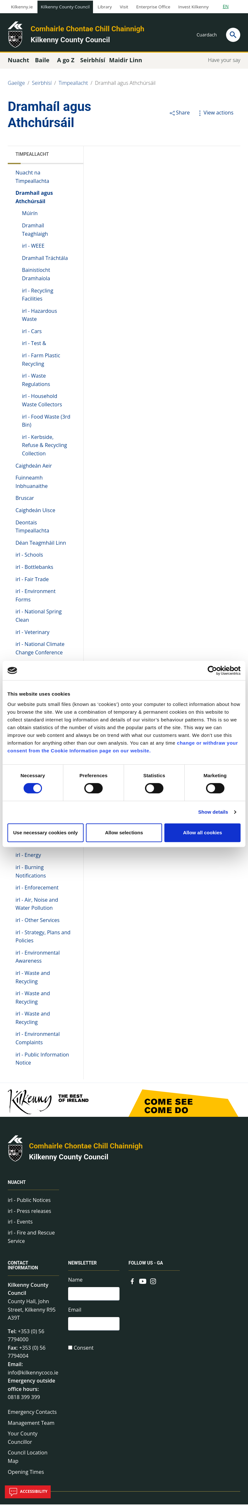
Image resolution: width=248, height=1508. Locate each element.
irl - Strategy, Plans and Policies (43, 940)
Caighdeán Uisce (35, 513)
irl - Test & (34, 347)
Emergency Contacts (32, 1415)
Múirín (30, 217)
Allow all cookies (202, 832)
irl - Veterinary (32, 635)
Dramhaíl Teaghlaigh (35, 233)
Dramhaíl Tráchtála (45, 261)
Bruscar (25, 501)
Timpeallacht (73, 86)
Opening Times (26, 1475)
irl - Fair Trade (32, 582)
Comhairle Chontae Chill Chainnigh (87, 29)
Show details (213, 812)
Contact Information (23, 1269)
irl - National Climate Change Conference (40, 652)
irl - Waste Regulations (36, 384)
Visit (124, 7)
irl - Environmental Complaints (38, 1042)
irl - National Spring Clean (39, 619)
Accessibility (27, 1492)
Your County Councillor (22, 1441)
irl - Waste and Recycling (33, 980)
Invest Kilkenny (193, 7)
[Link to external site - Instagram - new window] (153, 1284)
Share (179, 116)
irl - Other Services (37, 923)
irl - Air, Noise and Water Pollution (37, 907)
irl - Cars (32, 334)
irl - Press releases (29, 1214)
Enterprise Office (153, 7)
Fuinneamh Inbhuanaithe (32, 485)
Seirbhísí (42, 86)
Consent (84, 1353)
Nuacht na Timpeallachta (32, 180)
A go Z (66, 63)
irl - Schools (29, 558)
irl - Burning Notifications (31, 875)
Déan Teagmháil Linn (41, 546)
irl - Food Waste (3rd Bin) (46, 424)
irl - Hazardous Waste (39, 318)
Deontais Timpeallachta (32, 530)
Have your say (224, 63)
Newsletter (82, 1266)
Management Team (31, 1426)
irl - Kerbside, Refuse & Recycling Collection (44, 449)
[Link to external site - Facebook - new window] (132, 1284)
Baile (42, 63)
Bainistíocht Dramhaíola (36, 278)
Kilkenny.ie (22, 7)
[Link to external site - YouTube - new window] (143, 1284)
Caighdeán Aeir (34, 469)
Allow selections (124, 832)
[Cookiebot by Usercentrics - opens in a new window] (212, 670)
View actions (214, 116)
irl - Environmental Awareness (38, 960)
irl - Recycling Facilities (37, 298)
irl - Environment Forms (36, 599)
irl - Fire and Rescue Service (31, 1240)
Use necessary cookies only (45, 832)
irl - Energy (28, 858)
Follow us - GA (146, 1266)
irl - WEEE (33, 249)
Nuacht (17, 1185)
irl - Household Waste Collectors (42, 404)
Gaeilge (16, 86)
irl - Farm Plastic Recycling (41, 363)
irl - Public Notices (29, 1203)
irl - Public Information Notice (42, 1062)
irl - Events (20, 1225)
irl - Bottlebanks (34, 570)
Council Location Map (27, 1460)
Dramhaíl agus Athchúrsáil (125, 86)
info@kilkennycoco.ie (33, 1376)
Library (105, 7)
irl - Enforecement (37, 891)
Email (74, 1314)
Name (75, 1283)
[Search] (233, 35)
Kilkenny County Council (65, 7)
